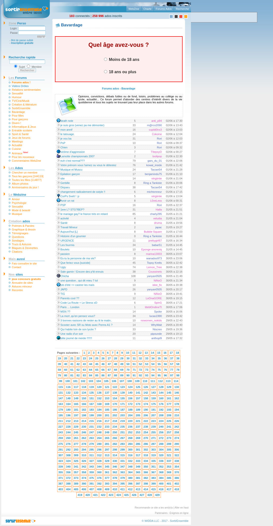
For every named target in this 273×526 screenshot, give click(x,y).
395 (122, 483)
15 (158, 352)
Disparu (65, 187)
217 (107, 421)
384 (161, 477)
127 (153, 387)
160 (161, 398)
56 (165, 364)
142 (145, 392)
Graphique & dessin (24, 229)
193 (169, 409)
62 (78, 369)
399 (153, 483)
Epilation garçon (70, 174)
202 (115, 415)
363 (122, 472)
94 (153, 375)
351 (153, 466)
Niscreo (157, 329)
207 (153, 415)
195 (60, 415)
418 (176, 489)
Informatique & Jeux (24, 126)
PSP (63, 205)
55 (159, 364)
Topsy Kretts (154, 262)
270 (145, 438)
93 (146, 375)
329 (107, 460)
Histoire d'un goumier (73, 236)
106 (114, 381)
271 (153, 438)
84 (90, 375)
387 (60, 483)
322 (176, 455)
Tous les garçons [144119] (27, 176)
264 (99, 438)
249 (107, 432)
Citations (17, 251)
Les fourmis (67, 245)
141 (138, 392)
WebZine (133, 8)
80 (65, 375)
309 (76, 455)
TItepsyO (156, 151)
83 (84, 375)
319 (153, 455)
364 (130, 472)
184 (99, 409)
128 (161, 387)
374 (84, 477)
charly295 (156, 213)
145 (169, 392)
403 (60, 489)
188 (130, 409)
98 (177, 375)
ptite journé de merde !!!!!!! (76, 338)
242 (176, 426)
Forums (18, 78)
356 (68, 472)
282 (115, 443)
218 (115, 421)
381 (138, 477)
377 (107, 477)
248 (99, 432)
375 (91, 477)
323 (60, 460)
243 (60, 432)
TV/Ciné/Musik (21, 100)
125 (138, 387)
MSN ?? (65, 311)
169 (107, 404)
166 (84, 404)
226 (176, 421)
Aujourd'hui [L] (69, 231)
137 (107, 392)
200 (99, 415)
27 (109, 358)
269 (138, 438)
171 (122, 404)
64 (90, 369)
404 (68, 489)
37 (171, 358)
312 (99, 455)
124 (130, 387)
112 (160, 381)
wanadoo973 (154, 258)
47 (109, 364)
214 (84, 421)
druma (158, 222)
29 (121, 358)
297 (107, 449)
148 (68, 398)
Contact (16, 267)
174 (145, 404)
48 (115, 364)
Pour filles (18, 115)
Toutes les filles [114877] (26, 179)
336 (161, 460)
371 (60, 477)
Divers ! (16, 123)
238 (145, 426)
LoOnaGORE (154, 298)
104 (98, 381)
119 (91, 387)
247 (91, 432)
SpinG (158, 302)
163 (60, 404)
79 (59, 375)
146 (176, 392)
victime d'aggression (72, 151)
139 (122, 392)
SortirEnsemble (21, 108)
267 (122, 438)
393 (107, 483)
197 (76, 415)
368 (161, 472)
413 (138, 489)
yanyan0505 (154, 276)
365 (138, 472)
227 (60, 426)
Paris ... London (69, 307)
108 (129, 381)
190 (145, 409)
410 (115, 489)
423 (111, 494)
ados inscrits (107, 16)
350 (145, 466)
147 (60, 398)
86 (103, 375)
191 (153, 409)
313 (107, 455)
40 (65, 364)
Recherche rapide (22, 57)
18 (177, 352)
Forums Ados (164, 8)
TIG (62, 293)
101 (75, 381)
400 (161, 483)
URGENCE (67, 240)
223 (153, 421)
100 (67, 381)
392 (99, 483)
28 (115, 358)
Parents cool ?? (69, 298)
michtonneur (154, 191)
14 (152, 352)
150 (84, 398)
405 (76, 489)
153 (107, 398)
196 (68, 415)
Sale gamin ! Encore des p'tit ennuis (81, 271)
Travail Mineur (68, 227)
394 (115, 483)
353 (169, 466)
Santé (64, 222)
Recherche (182, 8)
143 (153, 392)
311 (91, 455)
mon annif (66, 129)
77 (171, 369)
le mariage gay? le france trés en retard (84, 213)
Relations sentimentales (26, 89)
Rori (159, 138)
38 (177, 358)
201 (107, 415)
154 (115, 398)
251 (122, 432)
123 (122, 387)
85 (96, 375)
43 (84, 364)
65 (96, 369)
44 (90, 364)
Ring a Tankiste (152, 182)
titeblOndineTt (153, 307)
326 (84, 460)
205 (138, 415)
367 (153, 472)
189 (138, 409)
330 (115, 460)
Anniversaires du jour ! (25, 187)
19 (59, 358)
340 (68, 466)
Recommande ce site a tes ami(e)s (154, 507)
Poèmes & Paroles (23, 225)
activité (64, 218)
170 (115, 404)
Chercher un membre (24, 172)
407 (91, 489)
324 (68, 460)
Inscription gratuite (22, 43)
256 (161, 432)
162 (176, 398)
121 (107, 387)
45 (96, 364)
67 (109, 369)
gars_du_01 (155, 160)
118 (84, 387)
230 (84, 426)
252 (130, 432)
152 (99, 398)
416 (161, 489)
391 (91, 483)
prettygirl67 (155, 240)
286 (145, 443)
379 (122, 477)
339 (60, 466)
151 (91, 398)
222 (145, 421)
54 (153, 364)
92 (140, 375)
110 (145, 381)
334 (145, 460)
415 (153, 489)
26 (103, 358)
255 (153, 432)
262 (84, 438)
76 (165, 369)
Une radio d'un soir (71, 333)
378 (115, 477)
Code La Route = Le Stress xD (78, 302)
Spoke (158, 311)
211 (60, 421)
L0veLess (156, 200)
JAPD (63, 289)
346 (115, 466)
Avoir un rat (67, 200)
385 (169, 477)
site (62, 178)
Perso (17, 23)
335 (153, 460)
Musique (17, 213)
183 (91, 409)
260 (68, 438)
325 (76, 460)
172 (130, 404)
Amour (16, 199)
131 (60, 392)
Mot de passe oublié (22, 40)
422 (103, 494)
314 (115, 455)
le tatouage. (67, 134)
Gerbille (65, 182)
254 (145, 432)
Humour (16, 97)
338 (176, 460)
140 (130, 392)
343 (91, 466)
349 (138, 466)
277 (76, 443)
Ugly (63, 267)
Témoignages (20, 233)
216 (99, 421)
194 (176, 409)
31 (134, 358)
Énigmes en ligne (179, 513)
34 (153, 358)
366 (145, 472)
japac (158, 227)
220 (130, 421)
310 (84, 455)
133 (76, 392)
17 (171, 352)
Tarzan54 (156, 169)
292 (68, 449)
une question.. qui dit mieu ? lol (79, 280)
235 (122, 426)
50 (127, 364)
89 (121, 375)
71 (134, 369)
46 (103, 364)
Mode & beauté (21, 210)
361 (107, 472)
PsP (62, 142)
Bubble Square (153, 231)
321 (169, 455)
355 (60, 472)
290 (176, 443)
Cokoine (157, 134)
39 (59, 364)
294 (84, 449)
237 (138, 426)
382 (145, 477)
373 (76, 477)
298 (115, 449)
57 (171, 364)
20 (65, 358)
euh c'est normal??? (72, 160)
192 (161, 409)
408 (99, 489)
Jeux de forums (21, 137)
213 (76, 421)
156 (130, 398)
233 (107, 426)
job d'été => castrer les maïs (77, 284)
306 (176, 449)
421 (95, 494)
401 (169, 483)
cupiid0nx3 (155, 129)
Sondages (18, 240)
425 (126, 494)
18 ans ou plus (120, 72)
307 (60, 455)
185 (107, 409)
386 (176, 477)
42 (78, 364)
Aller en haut (181, 507)
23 (84, 358)
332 (130, 460)
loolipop (157, 156)
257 (169, 432)
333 (138, 460)
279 (91, 443)
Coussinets (155, 271)
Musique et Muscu (71, 169)
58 (177, 364)
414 (145, 489)
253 (138, 432)
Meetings (17, 141)
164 (68, 404)
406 (84, 489)
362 (115, 472)
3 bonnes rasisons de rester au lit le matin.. (86, 320)
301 (138, 449)
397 (138, 483)
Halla (159, 209)
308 (68, 455)
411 (122, 489)
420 (87, 494)
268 (130, 438)
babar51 (157, 245)
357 (76, 472)
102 (83, 381)
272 (161, 438)
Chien (64, 147)
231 (91, 426)
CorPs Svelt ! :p (69, 196)
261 (76, 438)
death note (66, 120)
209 (169, 415)
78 (177, 369)
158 (145, 398)
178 (176, 404)
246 (84, 432)
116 (68, 387)
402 (176, 483)
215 (91, 421)
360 (99, 472)
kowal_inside (154, 165)
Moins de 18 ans (121, 59)
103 (90, 381)
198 (84, 415)
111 (153, 381)
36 (165, 358)
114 (176, 381)
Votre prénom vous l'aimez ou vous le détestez (88, 165)
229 (76, 426)
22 (78, 358)
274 (176, 438)
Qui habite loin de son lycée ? (78, 329)
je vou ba (65, 138)
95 (159, 375)
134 (84, 392)
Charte (147, 8)
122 (115, 387)
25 (96, 358)
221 (138, 421)
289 (169, 443)
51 (134, 364)
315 (122, 455)
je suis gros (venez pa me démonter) (82, 125)
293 (76, 449)
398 (145, 483)
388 (68, 483)
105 (106, 381)
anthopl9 (157, 338)
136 (99, 392)
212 (68, 421)
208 (161, 415)
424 (118, 494)
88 (115, 375)
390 (84, 483)
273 (169, 438)
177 (169, 404)
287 (153, 443)
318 (145, 455)
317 (138, 455)
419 (80, 494)
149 (76, 398)
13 (146, 352)
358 (84, 472)
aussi (17, 259)
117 (76, 387)
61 (71, 369)
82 (78, 375)
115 (60, 387)
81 (71, 375)
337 (169, 460)
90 (127, 375)
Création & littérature (24, 104)
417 (169, 489)
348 (130, 466)
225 (169, 421)
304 (161, 449)
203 (122, 415)
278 (84, 443)
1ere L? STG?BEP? (72, 209)
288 (161, 443)
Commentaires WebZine (26, 160)
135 (91, 392)
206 (145, 415)
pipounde (156, 333)
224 (161, 421)
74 (153, 369)
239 (153, 426)
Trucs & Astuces (21, 244)
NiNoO (158, 280)
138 (115, 392)
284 (130, 443)
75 (159, 369)
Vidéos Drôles (20, 86)
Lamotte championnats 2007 (77, 156)
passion (65, 253)
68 (115, 369)
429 (157, 494)
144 (161, 392)
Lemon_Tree (154, 267)
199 (91, 415)
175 (153, 404)
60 (65, 369)
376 (99, 477)
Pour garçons (20, 119)
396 (130, 483)
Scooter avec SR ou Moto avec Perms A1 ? (86, 324)
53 (146, 364)
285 (138, 443)
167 (91, 404)
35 (159, 358)
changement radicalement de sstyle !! (82, 191)
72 (140, 369)
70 (127, 369)
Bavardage (18, 111)
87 (109, 375)
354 (176, 466)
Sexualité (17, 93)
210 (176, 415)
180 (68, 409)
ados (19, 221)
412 (130, 489)
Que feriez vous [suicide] (75, 262)
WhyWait (156, 324)
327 (91, 460)
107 (121, 381)
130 (176, 387)
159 (153, 398)
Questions (18, 236)
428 (149, 494)
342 (84, 466)
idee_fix (157, 284)
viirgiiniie (157, 178)
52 (140, 364)
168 (99, 404)
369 (169, 472)
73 (146, 369)
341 (76, 466)
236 (130, 426)
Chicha (64, 276)
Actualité (17, 145)
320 (161, 455)
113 (168, 381)
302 (145, 449)
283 (122, 443)
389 (76, 483)
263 (91, 438)
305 (169, 449)
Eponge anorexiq (151, 249)
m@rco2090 (154, 125)
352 (161, 466)
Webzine (17, 194)
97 (171, 375)
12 (139, 352)
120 (99, 387)
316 (130, 455)
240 (161, 426)
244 (68, 432)
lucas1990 (156, 316)
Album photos (20, 183)
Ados (16, 168)
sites (16, 274)
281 (107, 443)
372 (68, 477)
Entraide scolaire (22, 130)
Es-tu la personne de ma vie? (78, 258)
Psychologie (19, 202)
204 (130, 415)
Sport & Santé (20, 134)
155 (122, 398)
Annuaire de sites (22, 282)
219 (122, 421)
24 (90, 358)
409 (107, 489)
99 (60, 381)
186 (115, 409)
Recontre (17, 290)
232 (99, 426)
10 (127, 352)
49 (121, 364)
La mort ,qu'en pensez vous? (77, 316)
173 (138, 404)
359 (91, 472)
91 (134, 375)
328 (99, 460)
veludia (157, 218)
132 (68, 392)
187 (122, 409)
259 (60, 438)
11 (133, 352)
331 (122, 460)
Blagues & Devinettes (25, 247)
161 (169, 398)
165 (76, 404)
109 (137, 381)
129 (169, 387)
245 (76, 432)
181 (76, 409)
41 (71, 364)
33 (146, 358)
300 (130, 449)
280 (99, 443)
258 (176, 432)
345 (107, 466)
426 (134, 494)
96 (165, 375)
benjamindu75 (153, 174)
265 (107, 438)
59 (59, 369)
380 (130, 477)
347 (122, 466)
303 (153, 449)
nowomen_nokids (151, 320)
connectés (79, 16)
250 (115, 432)
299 (122, 449)
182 (84, 409)
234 (115, 426)
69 (121, 369)
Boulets (64, 249)
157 (138, 398)
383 (153, 477)
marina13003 (154, 253)
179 (60, 409)
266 (115, 438)
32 (140, 358)
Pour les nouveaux (23, 157)
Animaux (20, 153)
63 (84, 369)
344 (99, 466)
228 (68, 426)
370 (176, 472)
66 (103, 369)
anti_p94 (157, 120)
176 (161, 404)
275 (60, 443)
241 (169, 426)
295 (91, 449)
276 (68, 443)
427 (142, 494)
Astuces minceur (22, 286)
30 (127, 358)
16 (164, 352)
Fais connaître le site (24, 263)
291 (60, 449)
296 (99, 449)
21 (71, 358)
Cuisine (16, 148)
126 (145, 387)
